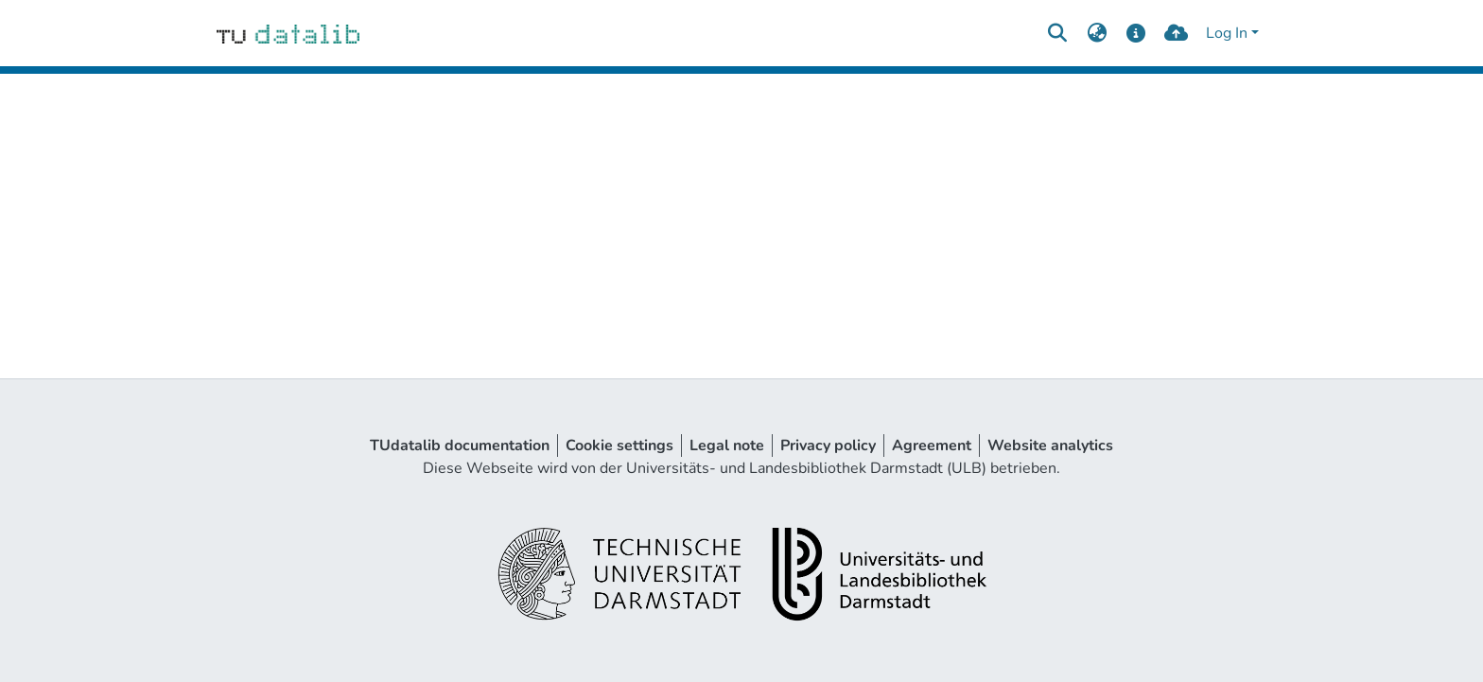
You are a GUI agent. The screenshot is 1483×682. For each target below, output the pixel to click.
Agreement (931, 445)
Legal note (726, 445)
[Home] (288, 33)
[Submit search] (1057, 33)
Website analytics (1050, 445)
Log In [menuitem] (1226, 33)
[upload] (1176, 33)
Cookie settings (619, 445)
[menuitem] (1096, 33)
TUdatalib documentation (460, 445)
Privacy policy (828, 445)
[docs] (1136, 33)
